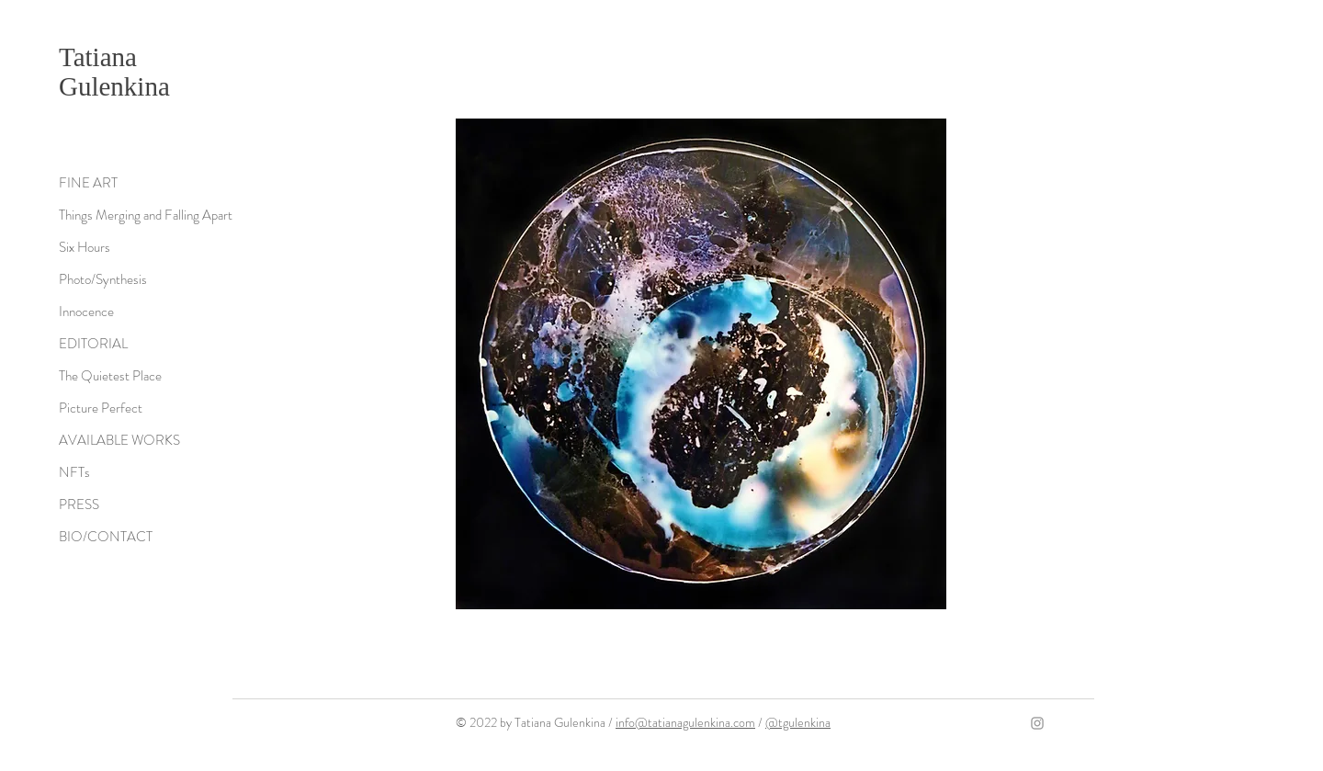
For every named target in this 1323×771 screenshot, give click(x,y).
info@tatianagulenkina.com (685, 722)
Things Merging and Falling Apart (145, 215)
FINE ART (88, 183)
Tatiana (98, 57)
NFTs (74, 472)
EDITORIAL (93, 344)
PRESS (79, 504)
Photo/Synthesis (103, 279)
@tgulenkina (798, 722)
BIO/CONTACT (106, 537)
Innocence (86, 311)
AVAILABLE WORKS (119, 440)
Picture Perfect (100, 408)
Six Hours (84, 247)
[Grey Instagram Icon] (1037, 723)
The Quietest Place (110, 376)
